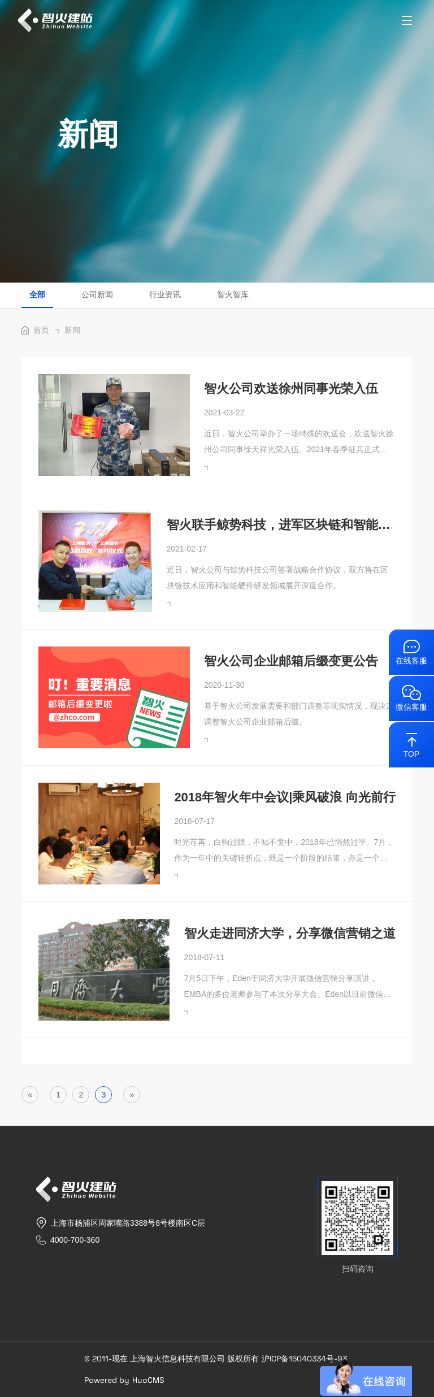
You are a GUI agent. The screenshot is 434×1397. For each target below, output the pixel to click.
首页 (46, 330)
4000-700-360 (74, 1239)
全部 (37, 294)
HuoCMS (148, 1380)
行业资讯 (165, 294)
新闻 (72, 330)
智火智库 (233, 294)
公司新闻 (97, 294)
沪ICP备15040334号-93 (304, 1358)
